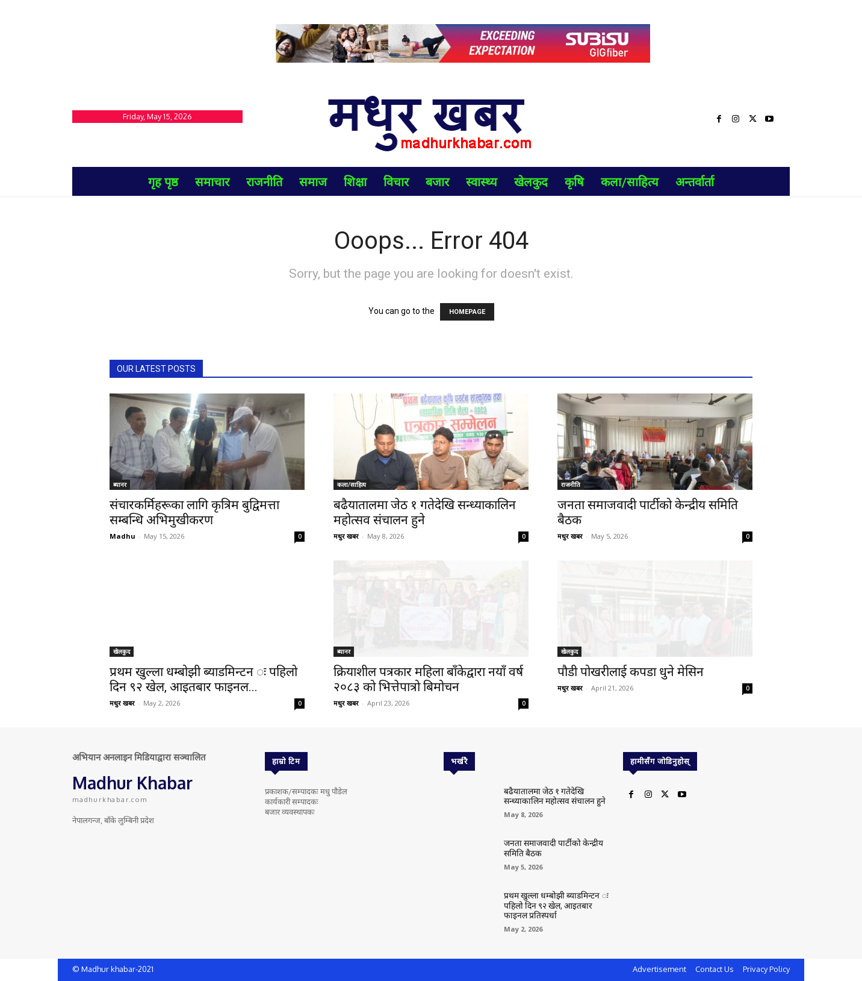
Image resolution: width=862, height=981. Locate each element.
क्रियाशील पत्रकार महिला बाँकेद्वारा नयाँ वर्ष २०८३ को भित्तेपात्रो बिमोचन (428, 679)
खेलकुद (121, 651)
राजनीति (570, 484)
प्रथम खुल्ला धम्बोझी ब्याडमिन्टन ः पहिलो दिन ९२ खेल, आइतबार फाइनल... (203, 679)
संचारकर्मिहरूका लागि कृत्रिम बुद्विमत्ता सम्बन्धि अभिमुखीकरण (194, 512)
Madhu (122, 536)
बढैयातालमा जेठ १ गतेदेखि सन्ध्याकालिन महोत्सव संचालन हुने (424, 512)
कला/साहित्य (351, 484)
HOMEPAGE (467, 312)
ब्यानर (119, 484)
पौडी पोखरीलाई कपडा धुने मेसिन (630, 672)
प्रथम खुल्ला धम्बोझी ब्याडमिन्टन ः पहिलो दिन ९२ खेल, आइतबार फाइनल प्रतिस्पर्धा (556, 904)
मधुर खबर (346, 536)
